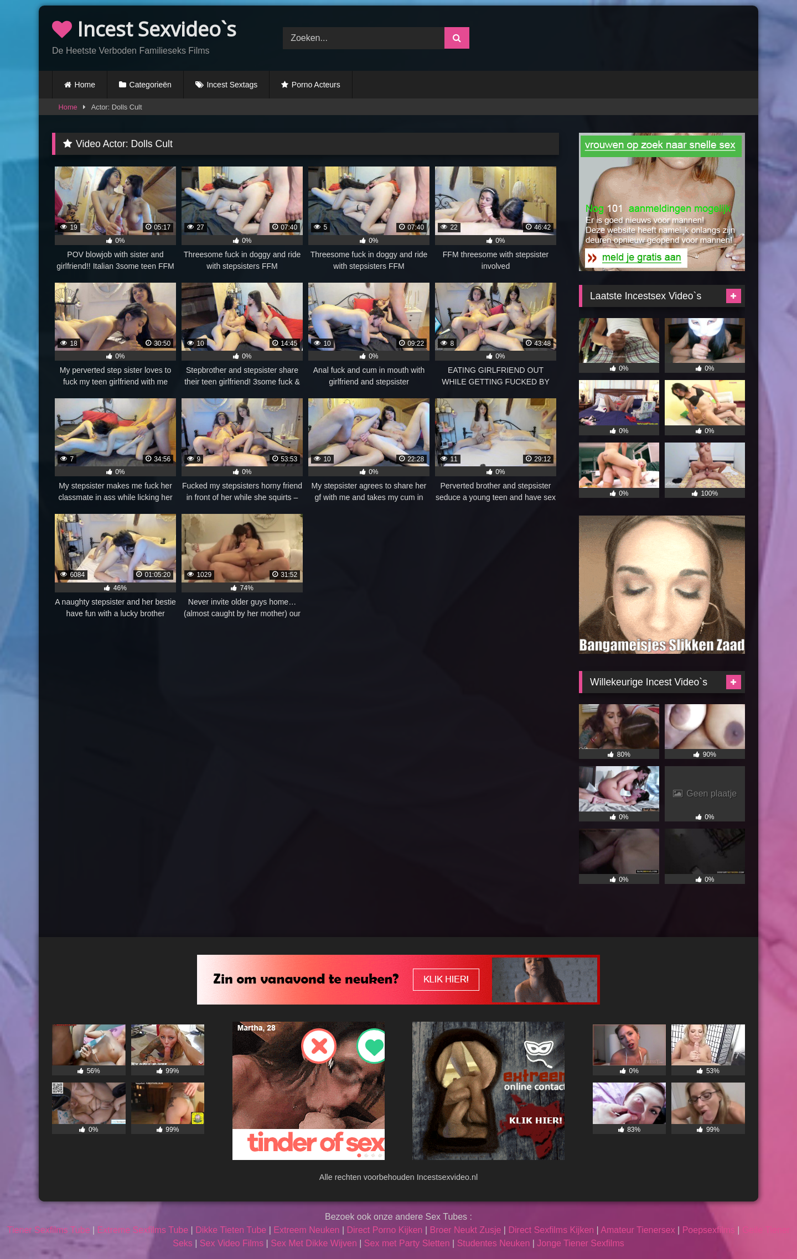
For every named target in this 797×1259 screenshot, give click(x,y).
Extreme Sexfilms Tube (143, 1230)
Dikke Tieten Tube (230, 1230)
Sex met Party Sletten (407, 1243)
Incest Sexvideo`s (144, 29)
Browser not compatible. (629, 36)
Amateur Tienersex (638, 1230)
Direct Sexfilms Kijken (551, 1230)
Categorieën (151, 84)
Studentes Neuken (493, 1243)
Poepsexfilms (708, 1230)
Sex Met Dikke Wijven (314, 1243)
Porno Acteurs (316, 84)
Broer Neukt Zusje (465, 1230)
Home (85, 84)
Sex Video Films (231, 1243)
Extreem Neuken (306, 1230)
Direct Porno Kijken (384, 1230)
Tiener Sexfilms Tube (48, 1230)
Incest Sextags (231, 84)
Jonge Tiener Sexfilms (580, 1243)
